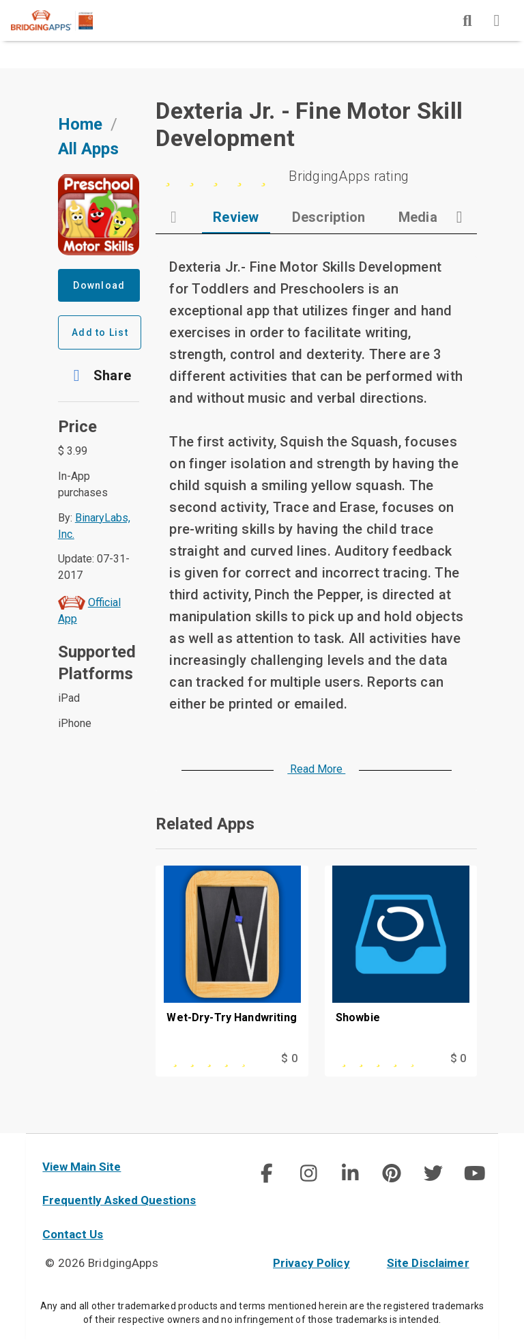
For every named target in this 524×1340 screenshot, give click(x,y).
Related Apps (205, 823)
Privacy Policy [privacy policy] (311, 1263)
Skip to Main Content (0, 0)
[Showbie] (401, 957)
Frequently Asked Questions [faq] (119, 1200)
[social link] (266, 1173)
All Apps (88, 148)
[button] (99, 375)
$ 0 (289, 1058)
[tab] (236, 217)
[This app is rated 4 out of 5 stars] (210, 1059)
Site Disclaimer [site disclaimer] (428, 1263)
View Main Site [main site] (81, 1166)
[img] (467, 20)
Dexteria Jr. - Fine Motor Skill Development (309, 124)
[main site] (63, 20)
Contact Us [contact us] (72, 1234)
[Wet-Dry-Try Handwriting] (232, 957)
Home (80, 124)
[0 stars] (316, 176)
